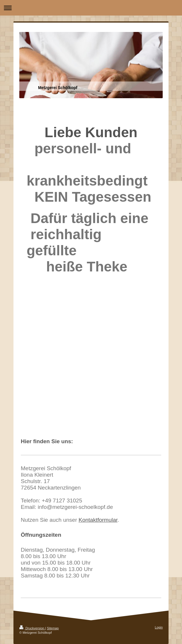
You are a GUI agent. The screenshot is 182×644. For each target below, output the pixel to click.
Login (159, 627)
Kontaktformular (98, 520)
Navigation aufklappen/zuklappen (91, 7)
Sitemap (53, 628)
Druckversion (32, 628)
